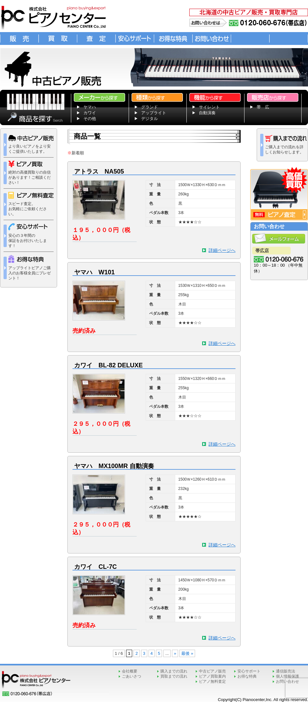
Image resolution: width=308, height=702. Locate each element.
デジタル (149, 118)
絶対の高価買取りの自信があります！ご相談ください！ (29, 173)
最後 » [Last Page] (187, 653)
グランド (149, 107)
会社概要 (129, 671)
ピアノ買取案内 (212, 676)
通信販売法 (285, 671)
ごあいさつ (131, 676)
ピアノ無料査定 (212, 681)
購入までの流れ (173, 671)
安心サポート (249, 671)
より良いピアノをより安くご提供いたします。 (31, 144)
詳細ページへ (222, 250)
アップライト (153, 113)
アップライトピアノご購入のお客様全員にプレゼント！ (29, 267)
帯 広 (263, 107)
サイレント (209, 107)
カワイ (89, 113)
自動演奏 (207, 113)
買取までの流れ (173, 676)
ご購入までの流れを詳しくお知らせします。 (284, 144)
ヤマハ (89, 107)
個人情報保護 (287, 676)
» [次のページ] (175, 653)
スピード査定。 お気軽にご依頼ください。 (31, 204)
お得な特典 (247, 676)
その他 (89, 118)
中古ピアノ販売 (212, 671)
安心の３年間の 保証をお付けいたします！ (27, 235)
